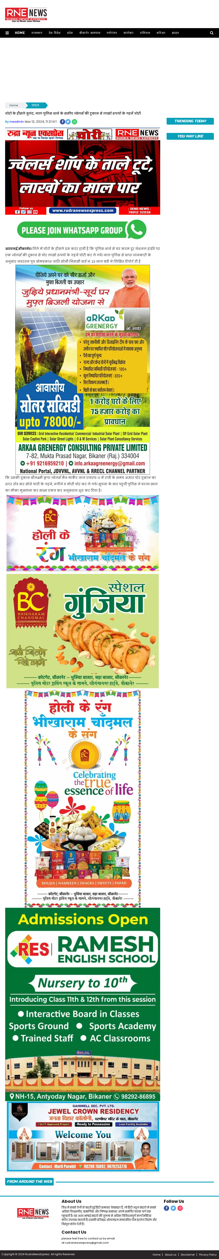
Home (20, 33)
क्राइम (175, 33)
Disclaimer (188, 1254)
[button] (7, 33)
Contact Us (74, 1232)
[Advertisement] (109, 69)
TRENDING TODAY (190, 121)
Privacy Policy (208, 1254)
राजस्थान (37, 33)
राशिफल (145, 33)
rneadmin (16, 122)
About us (170, 1254)
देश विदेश (55, 33)
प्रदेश (70, 33)
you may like (190, 136)
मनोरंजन (112, 33)
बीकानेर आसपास (89, 33)
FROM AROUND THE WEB (29, 1181)
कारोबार (129, 33)
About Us (71, 1201)
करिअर (161, 33)
